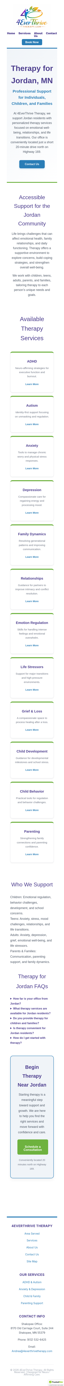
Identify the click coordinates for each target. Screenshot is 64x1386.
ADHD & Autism (32, 1282)
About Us (38, 34)
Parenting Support (32, 1303)
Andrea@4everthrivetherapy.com (32, 1351)
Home (11, 33)
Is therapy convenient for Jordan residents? (28, 1031)
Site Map (32, 1261)
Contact (51, 33)
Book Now (32, 42)
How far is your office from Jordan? (29, 1001)
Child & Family (32, 1296)
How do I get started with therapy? (27, 1040)
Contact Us (32, 164)
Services (24, 33)
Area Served (32, 1233)
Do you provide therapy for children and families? (29, 1021)
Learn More (32, 384)
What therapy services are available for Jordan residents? (30, 1011)
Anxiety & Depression (32, 1289)
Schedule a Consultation (33, 1148)
